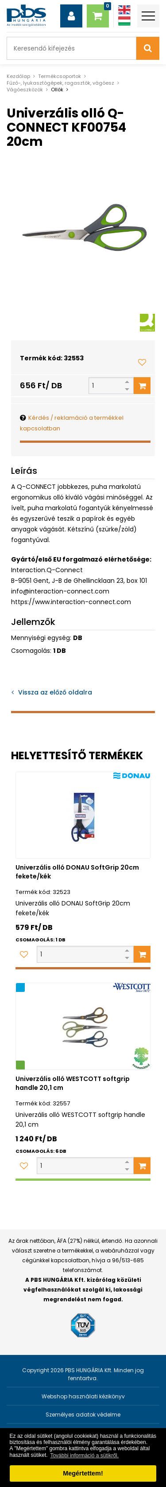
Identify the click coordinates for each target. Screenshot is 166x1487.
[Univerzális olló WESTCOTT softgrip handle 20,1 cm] (83, 1026)
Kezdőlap (18, 76)
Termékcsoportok (59, 76)
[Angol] (124, 10)
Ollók (57, 89)
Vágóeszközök (25, 89)
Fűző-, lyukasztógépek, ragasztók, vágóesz (60, 82)
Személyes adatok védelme (83, 1414)
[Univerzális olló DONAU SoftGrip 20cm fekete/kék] (83, 815)
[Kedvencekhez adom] (142, 362)
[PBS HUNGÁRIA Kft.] (26, 15)
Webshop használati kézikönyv (83, 1396)
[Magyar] (124, 21)
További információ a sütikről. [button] (84, 1455)
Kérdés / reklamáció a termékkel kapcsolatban (72, 423)
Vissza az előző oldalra (55, 692)
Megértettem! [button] (83, 1473)
